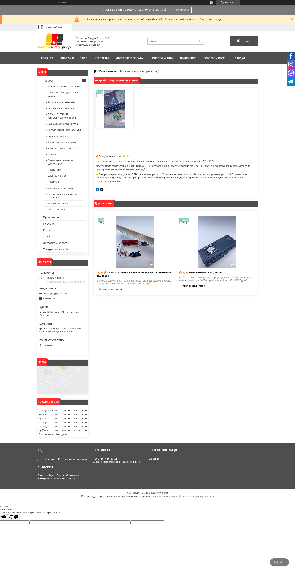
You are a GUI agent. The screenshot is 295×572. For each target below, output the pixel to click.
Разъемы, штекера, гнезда (63, 124)
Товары (66, 58)
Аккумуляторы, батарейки (62, 102)
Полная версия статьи (110, 289)
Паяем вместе (107, 71)
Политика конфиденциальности (197, 496)
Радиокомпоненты (58, 136)
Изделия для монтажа (60, 188)
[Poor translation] (14, 517)
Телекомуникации (58, 203)
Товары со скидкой (55, 249)
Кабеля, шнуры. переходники (64, 130)
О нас (83, 58)
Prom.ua (163, 493)
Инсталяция (54, 169)
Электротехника (57, 175)
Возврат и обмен (215, 58)
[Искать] (200, 41)
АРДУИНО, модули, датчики (64, 86)
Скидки (240, 58)
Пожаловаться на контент (164, 496)
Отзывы (48, 236)
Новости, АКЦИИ (161, 58)
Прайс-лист (188, 58)
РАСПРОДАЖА (56, 209)
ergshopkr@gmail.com (55, 293)
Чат (279, 562)
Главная (47, 58)
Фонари (52, 154)
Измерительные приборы (62, 148)
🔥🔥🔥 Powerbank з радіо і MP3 (202, 272)
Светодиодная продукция (62, 142)
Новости (48, 223)
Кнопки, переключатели (61, 108)
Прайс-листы (51, 217)
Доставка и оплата (129, 58)
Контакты (182, 10)
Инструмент (54, 181)
